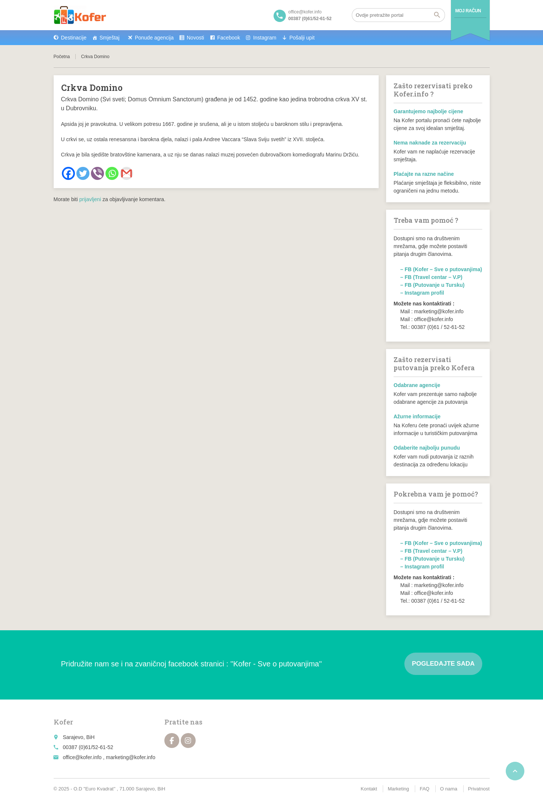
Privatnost (479, 789)
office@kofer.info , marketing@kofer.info (109, 757)
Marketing (398, 789)
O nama (448, 789)
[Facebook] (68, 173)
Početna (62, 56)
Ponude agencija (154, 38)
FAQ (424, 789)
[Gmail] (126, 173)
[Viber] (97, 173)
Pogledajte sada (443, 663)
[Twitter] (82, 173)
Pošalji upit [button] (302, 38)
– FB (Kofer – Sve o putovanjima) (441, 269)
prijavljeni (90, 199)
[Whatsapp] (112, 173)
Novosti (195, 38)
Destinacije (73, 38)
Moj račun (468, 10)
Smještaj (110, 38)
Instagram (264, 38)
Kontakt (369, 789)
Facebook (228, 38)
